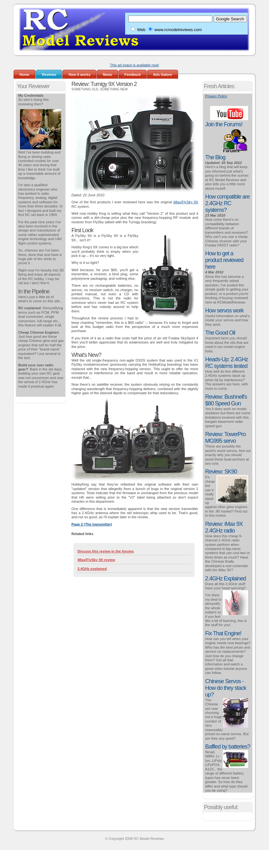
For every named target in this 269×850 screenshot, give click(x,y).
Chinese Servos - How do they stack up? (225, 688)
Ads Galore (162, 74)
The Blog (215, 157)
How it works (79, 74)
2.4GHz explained (92, 569)
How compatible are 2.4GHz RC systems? (227, 203)
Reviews (49, 74)
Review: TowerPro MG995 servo (225, 437)
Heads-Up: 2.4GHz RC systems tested (226, 362)
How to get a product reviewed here (224, 260)
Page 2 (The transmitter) (92, 524)
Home (24, 74)
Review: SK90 (221, 471)
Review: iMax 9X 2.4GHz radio (224, 527)
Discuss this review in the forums (106, 551)
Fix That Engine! (223, 633)
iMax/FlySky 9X (185, 202)
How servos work (224, 310)
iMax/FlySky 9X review (96, 560)
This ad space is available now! (134, 65)
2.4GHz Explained (225, 578)
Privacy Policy (216, 96)
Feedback (133, 74)
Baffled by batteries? (227, 746)
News (107, 74)
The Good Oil (220, 333)
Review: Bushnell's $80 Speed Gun (226, 400)
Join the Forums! (223, 124)
